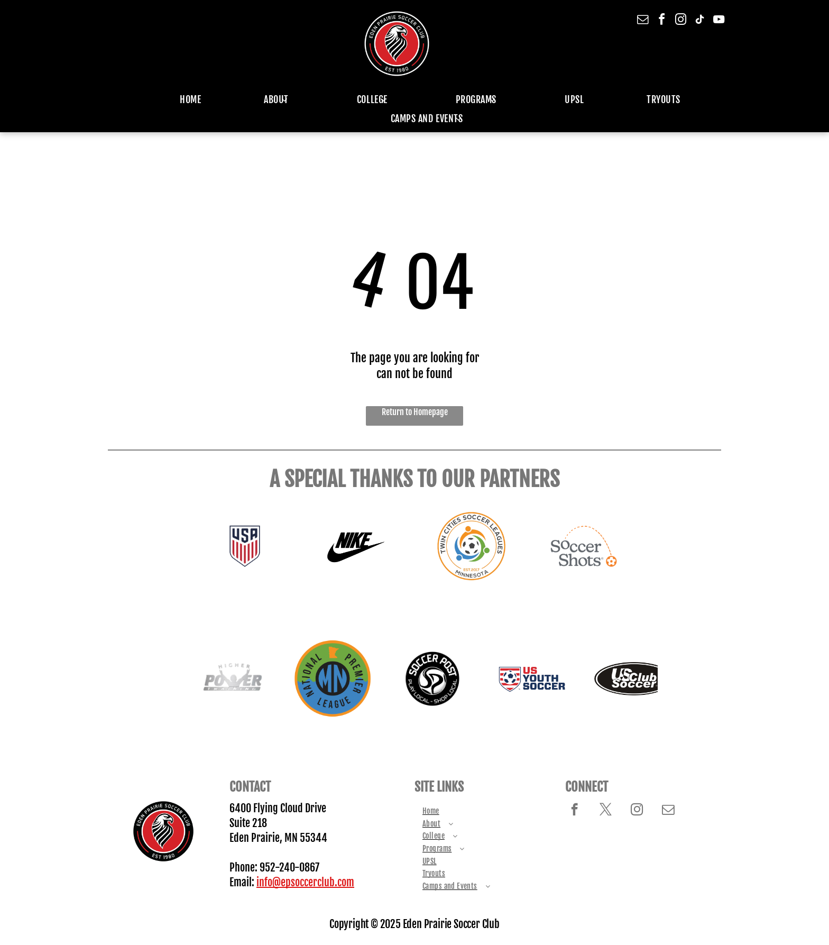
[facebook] (661, 21)
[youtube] (719, 21)
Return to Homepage (415, 412)
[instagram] (681, 21)
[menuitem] (183, 99)
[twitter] (605, 810)
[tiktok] (700, 21)
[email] (642, 21)
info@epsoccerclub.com (305, 882)
